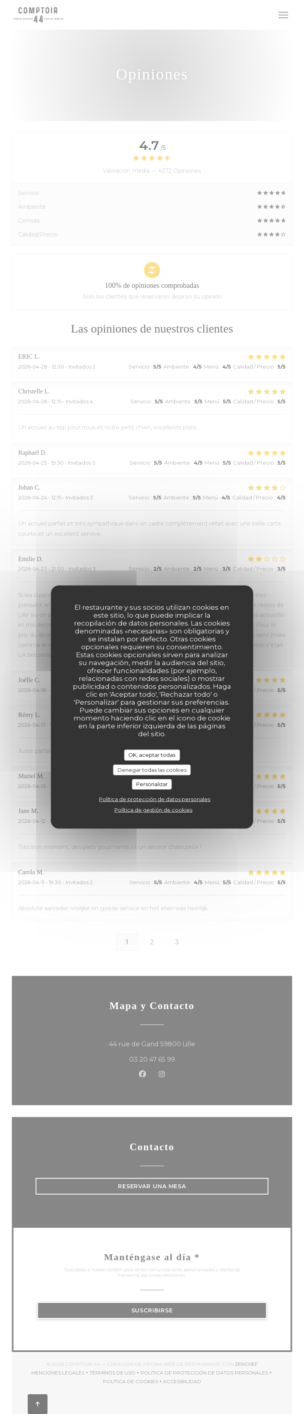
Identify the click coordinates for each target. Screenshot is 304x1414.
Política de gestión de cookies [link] (153, 809)
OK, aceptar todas (151, 755)
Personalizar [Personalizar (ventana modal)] (152, 784)
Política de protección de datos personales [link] (154, 799)
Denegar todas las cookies (152, 769)
